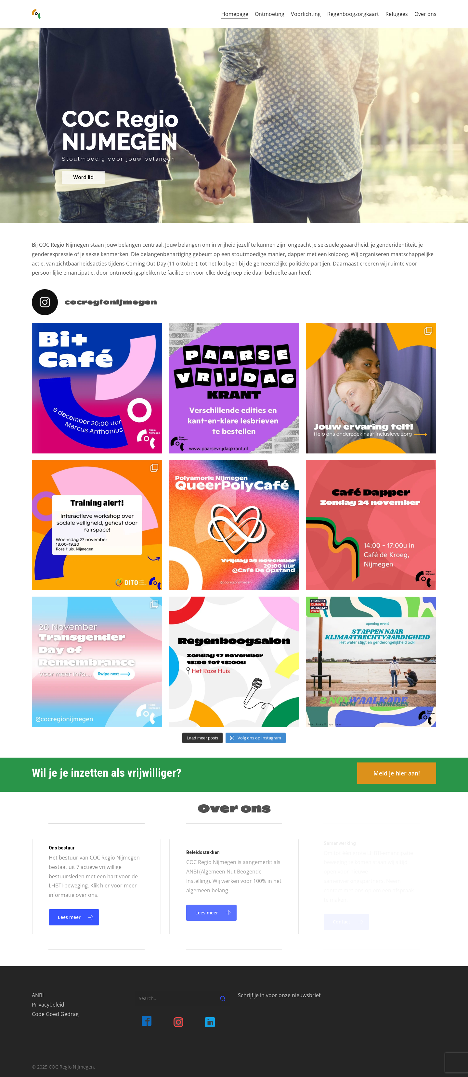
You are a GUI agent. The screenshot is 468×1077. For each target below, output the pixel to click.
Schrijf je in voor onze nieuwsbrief (279, 995)
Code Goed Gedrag (55, 1014)
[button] (396, 773)
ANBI (38, 995)
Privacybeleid (48, 1004)
